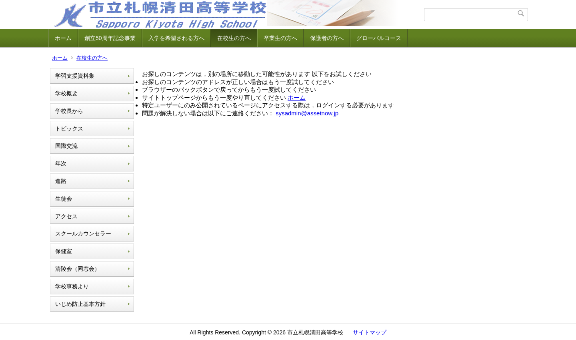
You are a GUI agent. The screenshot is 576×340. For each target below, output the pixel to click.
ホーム (63, 38)
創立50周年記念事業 (110, 38)
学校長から (69, 111)
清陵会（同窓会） (77, 269)
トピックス (69, 128)
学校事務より (72, 286)
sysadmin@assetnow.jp (307, 113)
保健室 (63, 251)
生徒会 (63, 198)
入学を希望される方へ (176, 38)
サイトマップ (369, 332)
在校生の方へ (234, 38)
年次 (60, 163)
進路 (60, 181)
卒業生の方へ (280, 38)
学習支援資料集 (74, 75)
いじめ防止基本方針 (80, 304)
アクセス (66, 216)
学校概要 (66, 93)
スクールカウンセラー (83, 233)
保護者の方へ (327, 38)
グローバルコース (378, 38)
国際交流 (66, 146)
